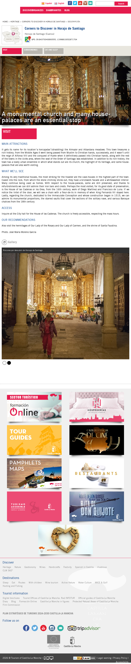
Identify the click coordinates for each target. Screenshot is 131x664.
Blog (13, 601)
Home (5, 21)
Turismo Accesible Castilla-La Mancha (34, 506)
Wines (42, 567)
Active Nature (68, 582)
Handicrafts (54, 567)
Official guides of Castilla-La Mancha (96, 598)
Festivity (67, 567)
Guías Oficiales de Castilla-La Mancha (34, 440)
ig (52, 628)
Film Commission (11, 605)
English (61, 3)
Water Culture (84, 582)
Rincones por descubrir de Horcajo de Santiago (9, 363)
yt (80, 3)
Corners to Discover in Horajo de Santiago (43, 21)
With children (35, 582)
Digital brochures (11, 598)
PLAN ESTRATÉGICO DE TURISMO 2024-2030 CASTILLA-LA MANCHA (38, 613)
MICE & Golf (101, 582)
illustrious (102, 567)
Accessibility (122, 662)
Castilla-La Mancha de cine (96, 440)
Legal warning (104, 658)
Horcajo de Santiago (4, 363)
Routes (21, 582)
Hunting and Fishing (12, 586)
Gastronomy (30, 567)
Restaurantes (96, 473)
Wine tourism (51, 582)
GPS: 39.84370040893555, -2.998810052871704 (54, 39)
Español (49, 3)
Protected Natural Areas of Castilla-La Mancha (95, 601)
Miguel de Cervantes (96, 506)
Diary (5, 601)
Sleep (5, 582)
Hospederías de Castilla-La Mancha (96, 407)
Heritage (14, 21)
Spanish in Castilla (84, 567)
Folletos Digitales (34, 473)
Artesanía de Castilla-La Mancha (65, 539)
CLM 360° (8, 570)
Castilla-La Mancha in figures (54, 601)
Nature (17, 567)
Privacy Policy (120, 658)
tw (75, 3)
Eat (13, 582)
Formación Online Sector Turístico (34, 407)
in (86, 3)
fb (70, 3)
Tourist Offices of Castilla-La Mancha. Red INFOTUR (49, 598)
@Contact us (91, 3)
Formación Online (28, 601)
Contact (60, 628)
